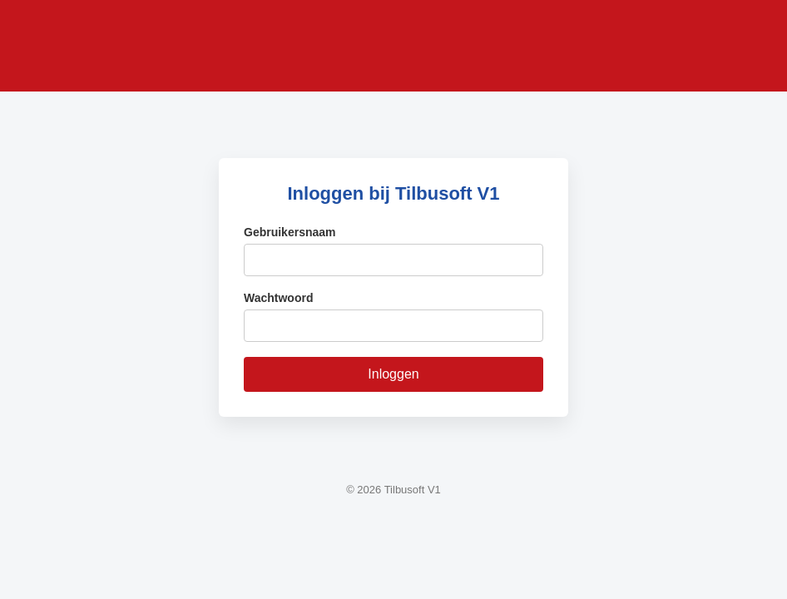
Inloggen (393, 374)
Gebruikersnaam (290, 232)
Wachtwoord (278, 297)
